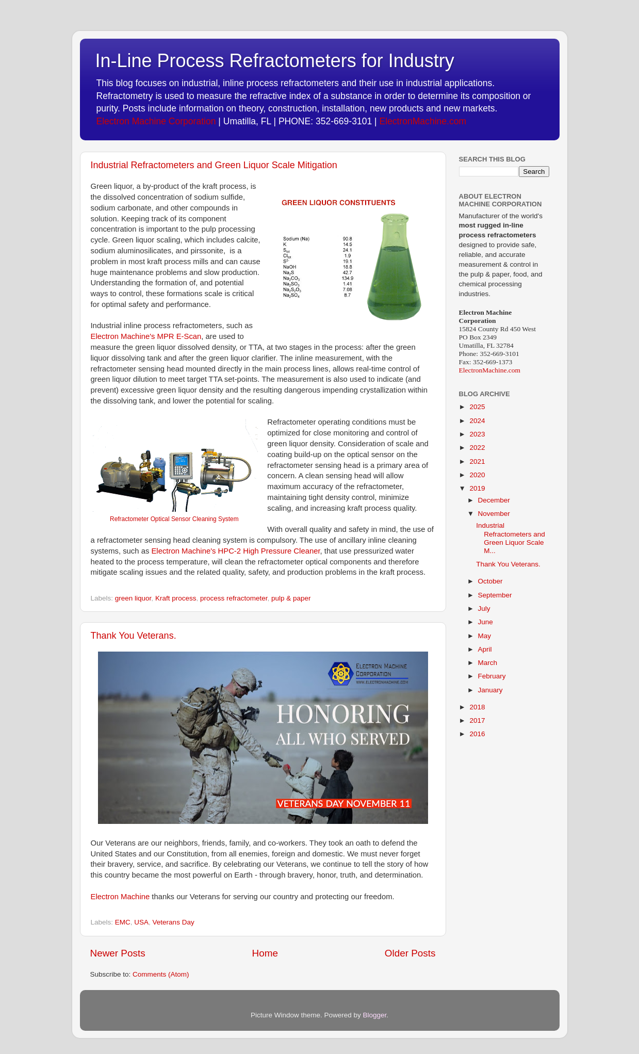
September (495, 595)
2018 (477, 707)
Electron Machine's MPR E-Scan (146, 336)
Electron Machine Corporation (156, 121)
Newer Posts (117, 953)
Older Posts (410, 953)
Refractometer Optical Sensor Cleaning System (174, 519)
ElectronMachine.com (422, 121)
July (484, 608)
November (494, 513)
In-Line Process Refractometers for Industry (274, 60)
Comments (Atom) (161, 974)
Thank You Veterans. (133, 635)
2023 (477, 434)
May (484, 636)
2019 (477, 488)
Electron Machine (120, 897)
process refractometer (234, 598)
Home (265, 953)
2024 (477, 421)
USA (141, 922)
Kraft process (175, 598)
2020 (477, 475)
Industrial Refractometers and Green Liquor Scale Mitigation (214, 165)
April (485, 649)
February (492, 676)
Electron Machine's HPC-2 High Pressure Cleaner (235, 551)
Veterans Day (173, 922)
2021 (477, 461)
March (488, 663)
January (490, 690)
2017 (477, 720)
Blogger (375, 1015)
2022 (477, 447)
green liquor (133, 598)
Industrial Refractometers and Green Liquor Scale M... (510, 538)
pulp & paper (291, 598)
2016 (477, 734)
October (490, 581)
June (485, 622)
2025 (477, 407)
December (494, 500)
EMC (122, 922)
